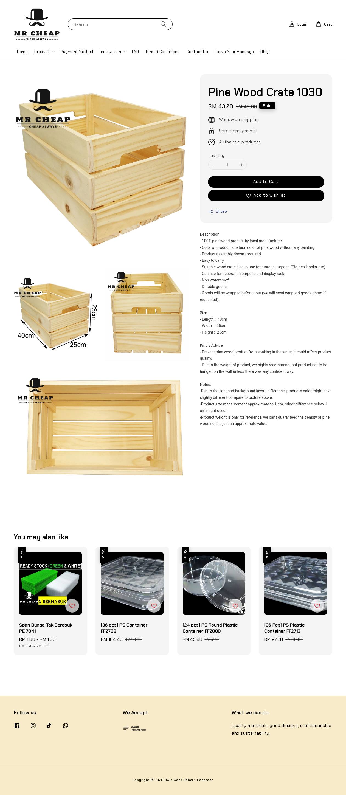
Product (42, 51)
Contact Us (197, 51)
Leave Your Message (234, 51)
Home (22, 51)
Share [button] (217, 211)
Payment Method (77, 51)
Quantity (216, 155)
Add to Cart (266, 181)
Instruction (110, 51)
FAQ (135, 51)
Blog (264, 51)
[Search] (163, 24)
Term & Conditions (162, 51)
